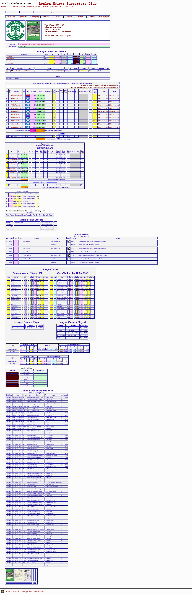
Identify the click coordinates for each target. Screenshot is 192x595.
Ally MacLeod (12, 177)
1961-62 (17, 70)
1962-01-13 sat (103, 95)
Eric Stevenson (13, 168)
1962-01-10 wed (103, 111)
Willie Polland (15, 105)
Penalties (46, 17)
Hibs (61, 7)
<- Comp (36, 12)
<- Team (8, 12)
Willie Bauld (15, 121)
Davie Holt (14, 102)
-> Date (63, 12)
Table (58, 17)
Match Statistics (26, 368)
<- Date (22, 12)
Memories (30, 7)
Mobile (38, 7)
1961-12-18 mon (103, 121)
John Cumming (16, 108)
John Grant (11, 157)
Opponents (23, 17)
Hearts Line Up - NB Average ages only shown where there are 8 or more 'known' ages (62, 83)
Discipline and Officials (31, 220)
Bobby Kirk (14, 98)
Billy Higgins (15, 111)
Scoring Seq (34, 17)
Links (72, 7)
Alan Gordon (15, 124)
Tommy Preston (13, 161)
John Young (12, 163)
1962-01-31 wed (114, 127)
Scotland (54, 7)
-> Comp (50, 12)
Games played (104, 17)
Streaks (69, 17)
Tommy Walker (10, 56)
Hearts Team (11, 17)
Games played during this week (37, 390)
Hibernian (27, 70)
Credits (23, 591)
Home (3, 7)
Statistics (46, 7)
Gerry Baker (12, 172)
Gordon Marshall (16, 95)
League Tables (50, 269)
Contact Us (16, 591)
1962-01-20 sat (114, 95)
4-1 (66, 70)
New (66, 7)
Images (15, 7)
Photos (22, 7)
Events (80, 17)
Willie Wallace (15, 117)
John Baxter (12, 166)
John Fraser (12, 175)
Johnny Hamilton (16, 127)
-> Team (77, 12)
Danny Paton (15, 114)
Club (9, 7)
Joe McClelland (13, 159)
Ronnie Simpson (13, 155)
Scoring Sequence (22, 191)
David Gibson (12, 170)
